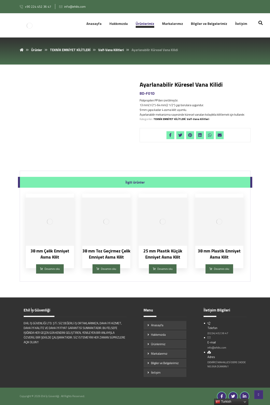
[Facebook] (221, 396)
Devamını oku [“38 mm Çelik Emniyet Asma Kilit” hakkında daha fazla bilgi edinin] (52, 269)
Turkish (223, 401)
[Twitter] (233, 396)
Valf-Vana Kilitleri (198, 119)
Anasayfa (157, 325)
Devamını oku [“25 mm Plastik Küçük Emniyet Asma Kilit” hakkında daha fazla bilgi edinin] (165, 269)
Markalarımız (159, 353)
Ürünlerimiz (158, 344)
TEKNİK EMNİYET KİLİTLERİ (169, 119)
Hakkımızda (158, 334)
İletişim (156, 372)
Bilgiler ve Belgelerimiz (165, 363)
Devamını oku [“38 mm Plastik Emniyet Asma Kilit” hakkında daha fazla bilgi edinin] (221, 269)
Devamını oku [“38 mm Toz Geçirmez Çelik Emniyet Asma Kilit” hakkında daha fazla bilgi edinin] (108, 269)
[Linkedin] (244, 396)
